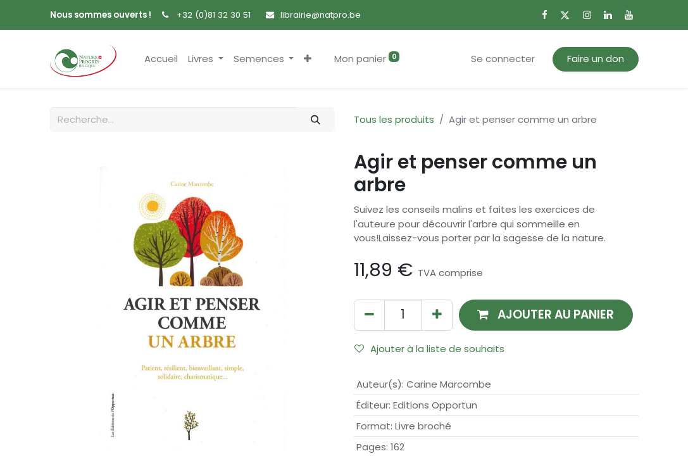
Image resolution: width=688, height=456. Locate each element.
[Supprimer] (369, 315)
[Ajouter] (437, 315)
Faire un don (595, 58)
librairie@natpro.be (320, 15)
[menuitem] (161, 59)
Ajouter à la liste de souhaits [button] (429, 348)
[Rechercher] (315, 119)
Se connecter (503, 58)
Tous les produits (394, 119)
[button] (307, 59)
